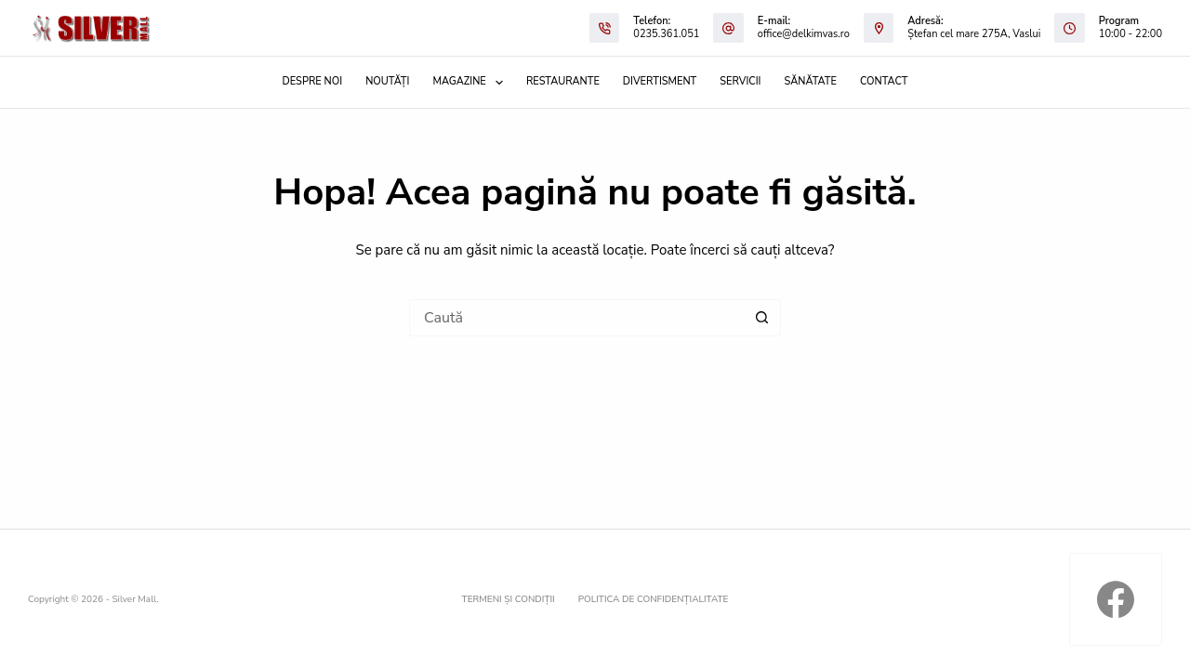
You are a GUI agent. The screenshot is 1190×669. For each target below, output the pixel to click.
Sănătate (811, 81)
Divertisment (659, 81)
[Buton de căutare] (762, 317)
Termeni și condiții (508, 600)
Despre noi (313, 81)
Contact (884, 81)
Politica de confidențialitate (653, 600)
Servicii (740, 81)
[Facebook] (1115, 599)
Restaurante (563, 81)
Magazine (471, 83)
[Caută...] (576, 317)
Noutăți (387, 81)
